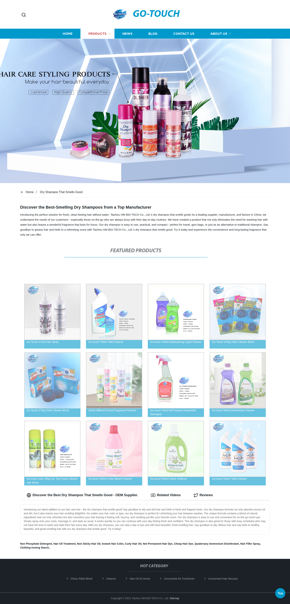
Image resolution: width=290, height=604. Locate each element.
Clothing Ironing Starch (34, 547)
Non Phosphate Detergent (36, 543)
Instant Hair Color (113, 543)
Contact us (183, 34)
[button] (23, 15)
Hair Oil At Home (144, 578)
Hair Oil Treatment (64, 543)
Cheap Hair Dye (183, 543)
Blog (152, 34)
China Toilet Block (86, 578)
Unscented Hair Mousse (227, 578)
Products (97, 34)
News (127, 34)
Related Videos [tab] (166, 495)
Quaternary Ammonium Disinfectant (217, 543)
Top (280, 594)
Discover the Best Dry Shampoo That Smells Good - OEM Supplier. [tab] (82, 495)
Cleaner (115, 578)
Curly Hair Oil (133, 543)
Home (67, 34)
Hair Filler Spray (250, 543)
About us (218, 34)
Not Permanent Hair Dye (158, 543)
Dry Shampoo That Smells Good (61, 192)
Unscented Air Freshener (183, 578)
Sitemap (174, 598)
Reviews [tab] (203, 495)
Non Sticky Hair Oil (88, 543)
